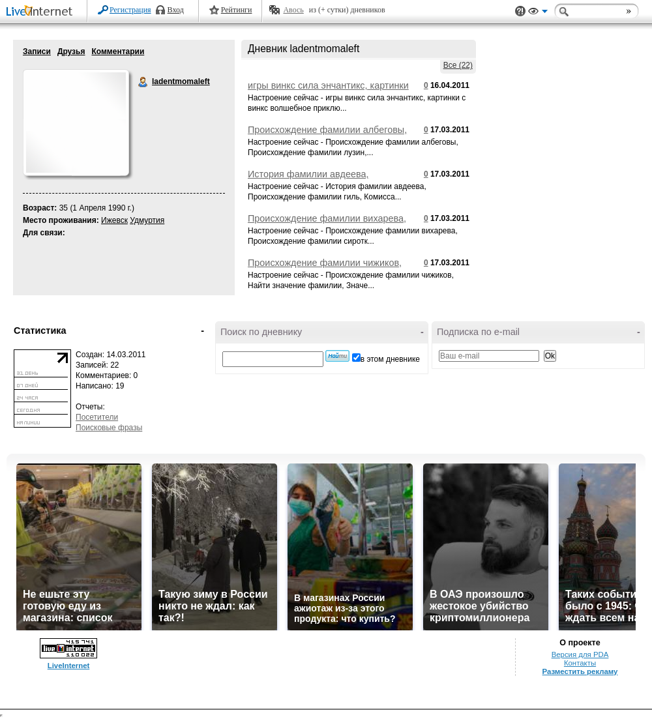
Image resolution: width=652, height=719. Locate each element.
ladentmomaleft (143, 82)
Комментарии (117, 51)
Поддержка (520, 11)
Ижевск (114, 220)
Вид (538, 13)
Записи (37, 51)
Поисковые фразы (109, 427)
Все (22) (458, 65)
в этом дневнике (390, 359)
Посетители (97, 417)
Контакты (580, 663)
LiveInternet (42, 12)
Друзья (71, 51)
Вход (176, 9)
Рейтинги (236, 9)
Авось (293, 9)
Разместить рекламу (580, 671)
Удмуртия (147, 220)
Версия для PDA (580, 654)
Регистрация (130, 9)
